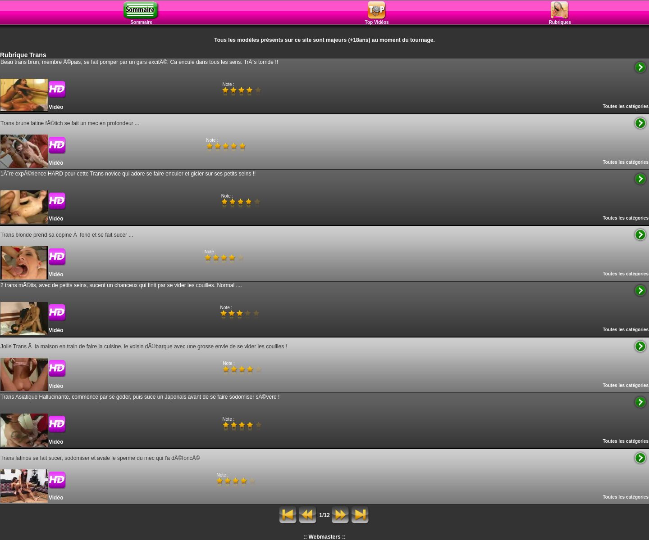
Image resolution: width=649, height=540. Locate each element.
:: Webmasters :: (324, 537)
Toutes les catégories (626, 106)
